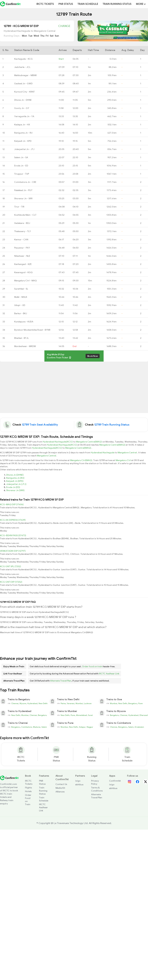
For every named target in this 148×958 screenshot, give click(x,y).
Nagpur (90, 727)
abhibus (79, 784)
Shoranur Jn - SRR (23, 198)
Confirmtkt (115, 781)
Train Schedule (88, 4)
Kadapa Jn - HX (22, 124)
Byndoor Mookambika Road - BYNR (32, 330)
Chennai (14, 703)
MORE (141, 4)
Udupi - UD (19, 305)
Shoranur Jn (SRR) (15, 490)
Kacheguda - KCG (23, 59)
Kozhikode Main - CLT (25, 215)
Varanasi (70, 703)
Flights (28, 787)
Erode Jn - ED (21, 165)
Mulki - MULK (20, 297)
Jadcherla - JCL (22, 67)
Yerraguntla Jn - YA (24, 116)
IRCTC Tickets (45, 4)
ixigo (77, 781)
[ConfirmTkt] (9, 777)
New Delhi (43, 703)
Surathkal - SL (21, 289)
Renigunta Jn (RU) (15, 478)
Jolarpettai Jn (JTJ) (16, 484)
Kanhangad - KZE (23, 264)
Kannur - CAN (21, 239)
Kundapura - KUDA (23, 321)
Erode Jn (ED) (13, 487)
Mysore (23, 703)
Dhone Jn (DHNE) (15, 475)
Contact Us (61, 784)
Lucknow (88, 703)
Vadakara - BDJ (22, 223)
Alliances (60, 791)
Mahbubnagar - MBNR (25, 75)
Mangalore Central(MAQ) (89, 441)
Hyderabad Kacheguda (103, 452)
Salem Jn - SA (21, 157)
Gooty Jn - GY (21, 108)
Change (64, 26)
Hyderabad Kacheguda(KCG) (58, 441)
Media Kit (60, 788)
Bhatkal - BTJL (21, 338)
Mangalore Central (127, 452)
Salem (44, 727)
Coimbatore (26, 727)
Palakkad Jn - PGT (23, 190)
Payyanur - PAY (22, 247)
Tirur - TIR (19, 206)
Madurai (36, 727)
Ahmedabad (81, 715)
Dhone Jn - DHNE (23, 100)
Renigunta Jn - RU (23, 133)
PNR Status (65, 4)
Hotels (28, 791)
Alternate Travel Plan (60, 680)
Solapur (82, 727)
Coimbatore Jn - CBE (25, 182)
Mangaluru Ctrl (123, 460)
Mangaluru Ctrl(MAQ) (81, 460)
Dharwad (144, 715)
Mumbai (79, 703)
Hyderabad (32, 703)
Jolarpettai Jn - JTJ (24, 149)
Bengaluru (132, 703)
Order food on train (92, 666)
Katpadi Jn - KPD (22, 141)
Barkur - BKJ (20, 313)
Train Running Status (117, 4)
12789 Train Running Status (111, 424)
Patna (63, 703)
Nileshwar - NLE (22, 256)
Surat (90, 715)
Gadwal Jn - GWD (23, 83)
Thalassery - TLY (22, 231)
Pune (140, 703)
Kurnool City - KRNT (24, 91)
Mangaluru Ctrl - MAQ (25, 280)
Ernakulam (139, 727)
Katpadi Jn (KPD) (14, 481)
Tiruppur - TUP (21, 174)
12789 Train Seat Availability (40, 424)
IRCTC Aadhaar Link (109, 673)
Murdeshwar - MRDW (25, 346)
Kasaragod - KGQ (23, 272)
